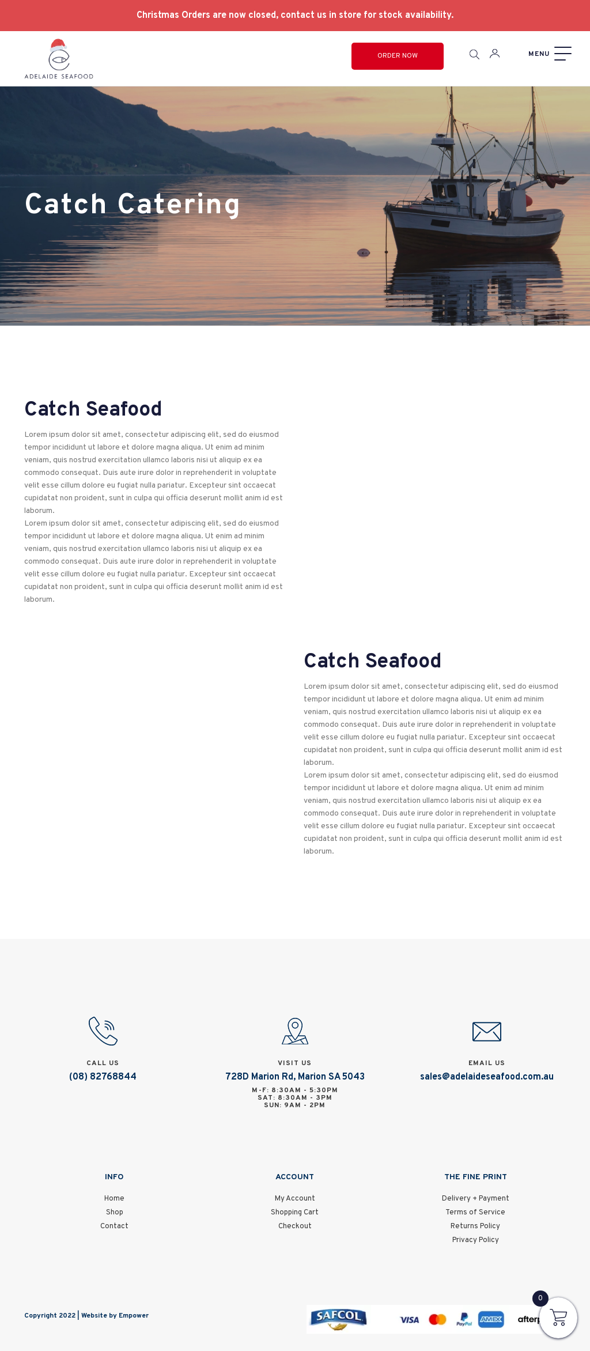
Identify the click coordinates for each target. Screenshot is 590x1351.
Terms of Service (475, 1212)
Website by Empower (115, 1315)
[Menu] (548, 54)
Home (114, 1198)
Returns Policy (475, 1226)
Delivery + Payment (475, 1198)
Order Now (397, 56)
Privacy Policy (475, 1240)
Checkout (295, 1226)
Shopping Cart (295, 1212)
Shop (114, 1212)
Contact (114, 1226)
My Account (295, 1198)
